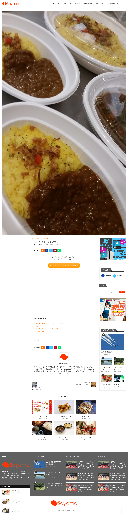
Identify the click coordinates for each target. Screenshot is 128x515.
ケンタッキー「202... (42, 416)
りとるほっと (36, 340)
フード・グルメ (77, 3)
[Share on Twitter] (51, 250)
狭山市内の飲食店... (105, 385)
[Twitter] (118, 275)
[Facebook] (107, 275)
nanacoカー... (118, 384)
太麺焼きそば (86, 416)
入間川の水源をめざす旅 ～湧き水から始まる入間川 (54, 485)
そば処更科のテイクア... (64, 416)
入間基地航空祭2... (108, 352)
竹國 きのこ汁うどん (64, 437)
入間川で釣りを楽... (105, 368)
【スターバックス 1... (86, 437)
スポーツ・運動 (67, 3)
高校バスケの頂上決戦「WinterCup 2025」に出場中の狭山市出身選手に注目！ (86, 488)
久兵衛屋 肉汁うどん (42, 331)
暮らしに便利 (99, 3)
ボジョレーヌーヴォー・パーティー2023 (47, 329)
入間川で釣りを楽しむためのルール (54, 474)
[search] (109, 292)
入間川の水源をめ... (118, 368)
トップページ (56, 3)
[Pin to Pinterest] (55, 250)
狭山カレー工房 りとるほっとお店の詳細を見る (64, 265)
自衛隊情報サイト (88, 3)
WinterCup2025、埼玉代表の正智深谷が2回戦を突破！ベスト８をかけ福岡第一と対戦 (86, 476)
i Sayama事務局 (38, 244)
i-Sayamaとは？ (111, 3)
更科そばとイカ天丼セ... (42, 437)
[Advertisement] (64, 291)
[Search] (125, 3)
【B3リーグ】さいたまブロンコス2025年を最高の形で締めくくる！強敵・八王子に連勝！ (86, 465)
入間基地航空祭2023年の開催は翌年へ (53, 463)
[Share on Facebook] (46, 250)
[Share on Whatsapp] (59, 250)
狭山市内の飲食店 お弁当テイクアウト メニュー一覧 (51, 323)
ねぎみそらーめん (41, 326)
